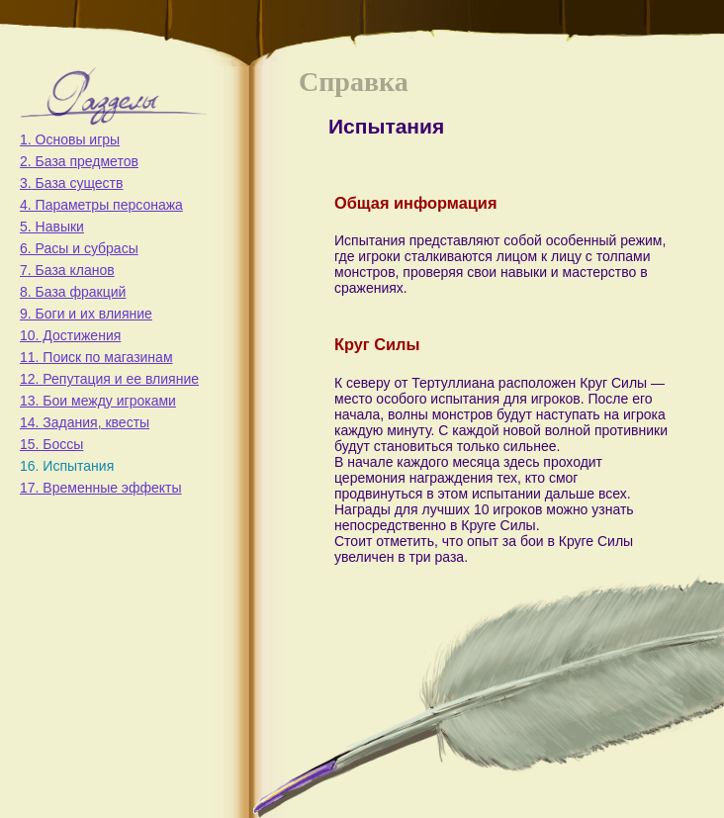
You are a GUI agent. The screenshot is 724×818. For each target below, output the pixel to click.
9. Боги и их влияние (86, 313)
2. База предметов (79, 161)
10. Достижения (70, 335)
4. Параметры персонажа (101, 205)
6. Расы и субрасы (79, 248)
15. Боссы (51, 444)
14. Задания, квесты (84, 422)
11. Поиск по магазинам (96, 357)
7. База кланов (67, 270)
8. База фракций (73, 292)
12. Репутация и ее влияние (109, 379)
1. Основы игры (70, 139)
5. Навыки (52, 226)
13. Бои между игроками (98, 401)
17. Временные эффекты (101, 488)
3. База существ (71, 183)
